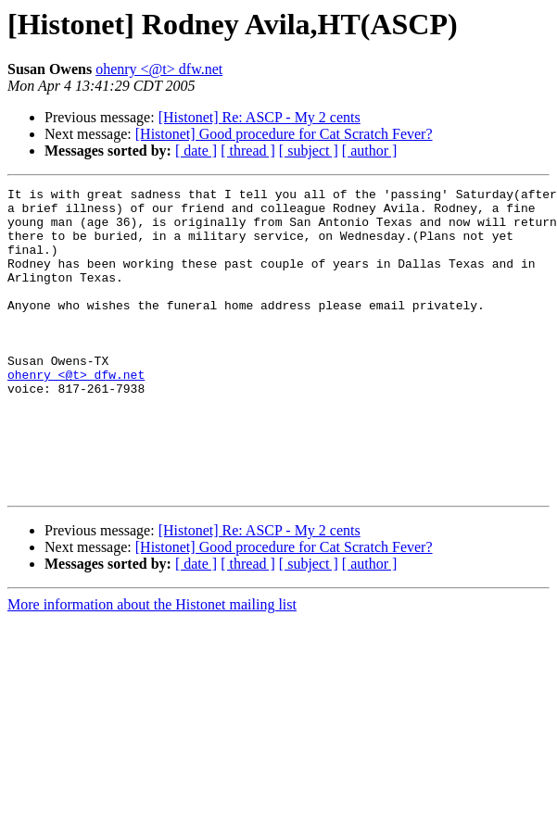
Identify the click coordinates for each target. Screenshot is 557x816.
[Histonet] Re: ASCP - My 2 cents (259, 117)
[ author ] (370, 150)
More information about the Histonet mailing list (152, 665)
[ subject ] (308, 150)
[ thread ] (248, 150)
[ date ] (196, 150)
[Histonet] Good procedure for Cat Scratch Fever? (284, 134)
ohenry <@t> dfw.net (158, 69)
